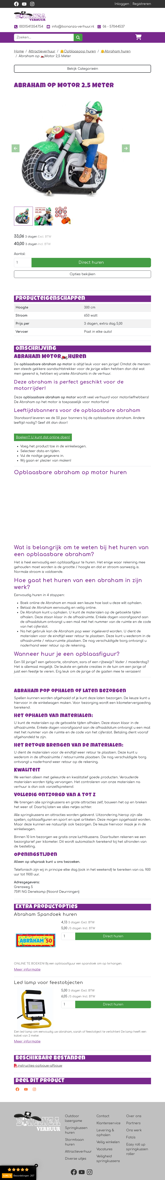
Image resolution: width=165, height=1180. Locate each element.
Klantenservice (108, 1138)
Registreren (142, 4)
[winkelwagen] (138, 37)
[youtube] (24, 4)
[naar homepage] (29, 16)
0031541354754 (28, 27)
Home (19, 51)
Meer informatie (27, 983)
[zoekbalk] (44, 37)
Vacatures (104, 1164)
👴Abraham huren (116, 51)
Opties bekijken (82, 274)
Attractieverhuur (42, 51)
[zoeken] (78, 37)
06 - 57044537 (110, 27)
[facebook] (16, 4)
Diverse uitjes (75, 1173)
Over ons (133, 1131)
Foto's (130, 1152)
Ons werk (134, 1145)
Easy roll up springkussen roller (137, 1163)
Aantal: (19, 254)
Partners (133, 1138)
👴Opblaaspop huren (78, 51)
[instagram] (32, 4)
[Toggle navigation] (148, 37)
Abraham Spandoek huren (47, 928)
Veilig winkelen (108, 1157)
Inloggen (122, 4)
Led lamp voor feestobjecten (50, 996)
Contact (102, 1131)
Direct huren (91, 263)
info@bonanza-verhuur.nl (70, 27)
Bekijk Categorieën (82, 69)
